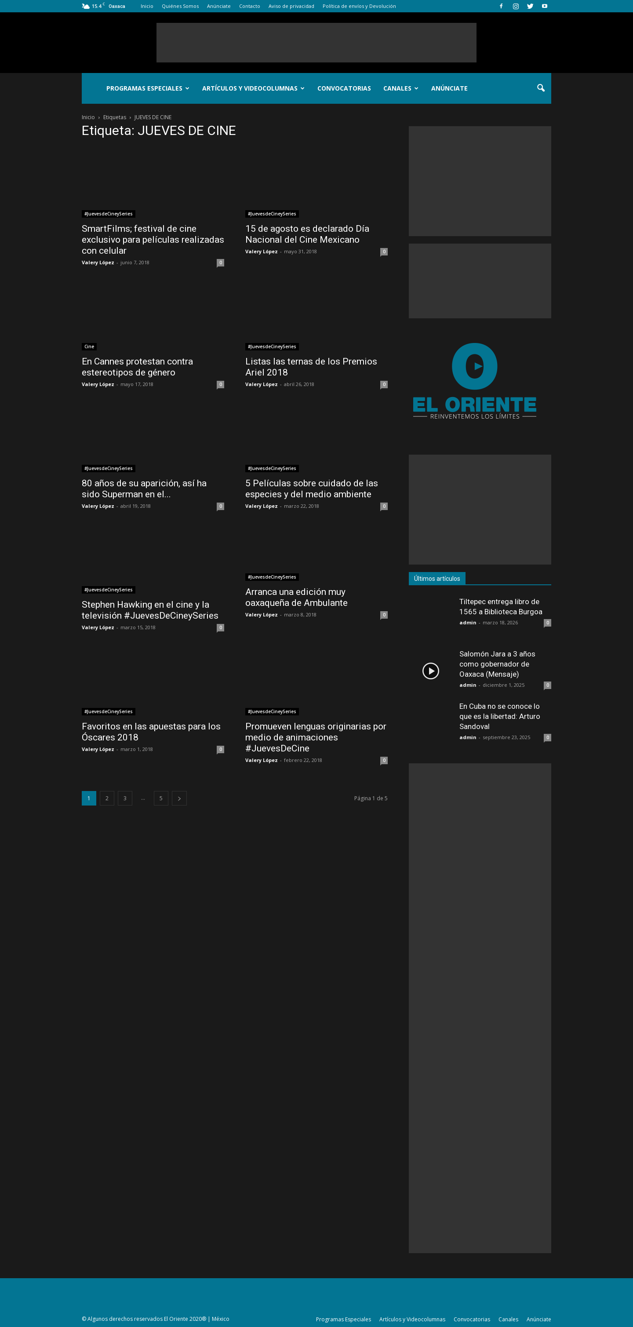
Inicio (147, 6)
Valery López (98, 262)
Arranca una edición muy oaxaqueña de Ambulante (296, 597)
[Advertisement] (316, 42)
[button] (540, 88)
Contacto (249, 6)
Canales (400, 88)
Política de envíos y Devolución (359, 6)
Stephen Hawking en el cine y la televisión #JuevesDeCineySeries (150, 610)
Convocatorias (344, 88)
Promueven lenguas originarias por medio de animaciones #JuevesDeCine (315, 737)
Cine (89, 346)
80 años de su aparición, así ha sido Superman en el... (144, 488)
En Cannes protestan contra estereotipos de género (137, 367)
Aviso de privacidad (291, 6)
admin (468, 622)
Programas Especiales (147, 88)
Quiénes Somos (180, 6)
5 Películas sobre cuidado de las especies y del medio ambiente (311, 488)
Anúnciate (219, 6)
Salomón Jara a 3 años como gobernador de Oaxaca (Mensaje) (497, 663)
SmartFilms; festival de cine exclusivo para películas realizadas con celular (153, 239)
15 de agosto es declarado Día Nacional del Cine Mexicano (307, 234)
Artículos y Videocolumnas (253, 88)
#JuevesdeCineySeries (108, 214)
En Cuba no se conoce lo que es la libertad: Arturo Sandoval (499, 716)
